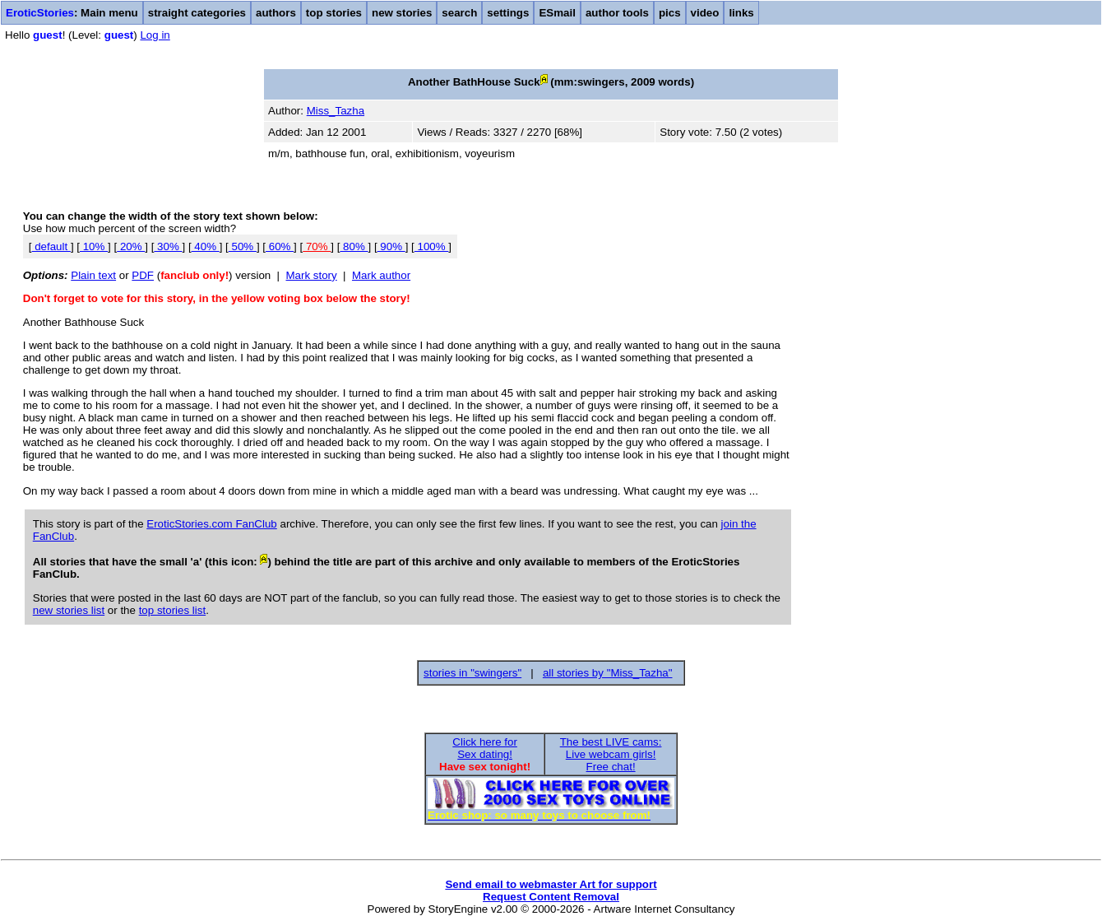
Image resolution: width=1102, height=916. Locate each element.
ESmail (557, 13)
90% (391, 246)
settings (508, 13)
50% (243, 246)
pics (670, 13)
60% (280, 246)
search (459, 13)
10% (94, 246)
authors (276, 13)
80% (354, 246)
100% (431, 246)
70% (317, 246)
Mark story (311, 275)
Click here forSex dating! (484, 748)
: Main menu (72, 13)
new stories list (68, 610)
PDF (143, 275)
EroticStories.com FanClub (211, 524)
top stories (334, 13)
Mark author (381, 275)
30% (168, 246)
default (50, 246)
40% (206, 246)
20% (131, 246)
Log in (154, 35)
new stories (402, 13)
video (705, 13)
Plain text (93, 275)
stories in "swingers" (472, 673)
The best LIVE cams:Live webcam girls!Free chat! (611, 754)
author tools (617, 13)
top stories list (172, 610)
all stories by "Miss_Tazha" (608, 673)
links (741, 13)
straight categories (197, 13)
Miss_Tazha (335, 111)
